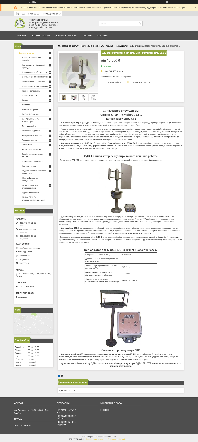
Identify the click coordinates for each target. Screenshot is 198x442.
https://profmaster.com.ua (29, 248)
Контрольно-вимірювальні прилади (97, 46)
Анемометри (122, 46)
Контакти (102, 36)
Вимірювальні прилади (32, 135)
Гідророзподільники (30, 192)
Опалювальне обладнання (33, 81)
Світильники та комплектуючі (35, 86)
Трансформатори (29, 140)
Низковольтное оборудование (35, 72)
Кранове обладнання (31, 91)
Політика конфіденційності (118, 439)
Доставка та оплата (66, 36)
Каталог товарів (41, 36)
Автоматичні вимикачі (31, 149)
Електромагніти (29, 126)
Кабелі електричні (30, 109)
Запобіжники (27, 145)
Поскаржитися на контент (96, 439)
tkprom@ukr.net (25, 252)
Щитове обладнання (31, 131)
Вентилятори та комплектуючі (35, 77)
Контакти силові (29, 166)
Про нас (87, 36)
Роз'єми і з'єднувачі (30, 114)
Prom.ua (112, 437)
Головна (21, 36)
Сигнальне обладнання (32, 161)
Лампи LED (27, 105)
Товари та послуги (70, 46)
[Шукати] (140, 23)
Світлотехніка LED (30, 95)
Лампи (25, 100)
